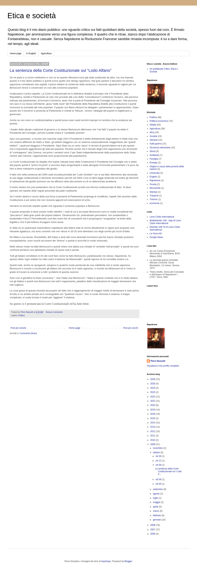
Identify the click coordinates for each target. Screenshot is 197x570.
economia (154, 203)
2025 (153, 383)
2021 (153, 401)
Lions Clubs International (162, 216)
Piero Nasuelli (158, 361)
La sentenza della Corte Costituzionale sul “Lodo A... (168, 471)
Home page (15, 53)
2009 (153, 444)
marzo (156, 511)
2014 (153, 422)
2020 (153, 405)
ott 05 (159, 484)
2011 (153, 435)
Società (153, 136)
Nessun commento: (55, 312)
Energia (153, 162)
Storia (152, 151)
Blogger (128, 561)
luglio (156, 498)
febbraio (157, 515)
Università (154, 173)
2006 (153, 534)
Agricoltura (46, 53)
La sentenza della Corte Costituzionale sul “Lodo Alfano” (61, 70)
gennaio (157, 519)
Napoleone (155, 180)
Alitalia (153, 124)
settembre (158, 489)
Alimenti (154, 140)
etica (152, 132)
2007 (153, 529)
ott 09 (159, 465)
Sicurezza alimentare (160, 147)
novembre (158, 448)
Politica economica (159, 121)
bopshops (106, 561)
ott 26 (159, 456)
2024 (153, 388)
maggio (157, 502)
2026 (153, 379)
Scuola (153, 184)
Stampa (153, 192)
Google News (156, 237)
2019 (153, 409)
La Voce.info (156, 233)
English (153, 176)
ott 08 (159, 479)
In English (31, 53)
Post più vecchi (130, 328)
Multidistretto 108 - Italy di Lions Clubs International (165, 221)
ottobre (157, 452)
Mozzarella (155, 188)
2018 (153, 414)
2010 (153, 440)
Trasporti (154, 195)
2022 (153, 396)
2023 (153, 392)
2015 (153, 418)
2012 (153, 431)
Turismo (154, 199)
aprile (156, 506)
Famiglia (154, 159)
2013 (153, 427)
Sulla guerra (156, 143)
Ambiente (154, 155)
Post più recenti (18, 328)
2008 (153, 525)
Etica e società (31, 16)
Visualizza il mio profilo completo (163, 366)
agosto (156, 493)
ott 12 (159, 460)
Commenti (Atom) (28, 333)
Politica (21, 315)
